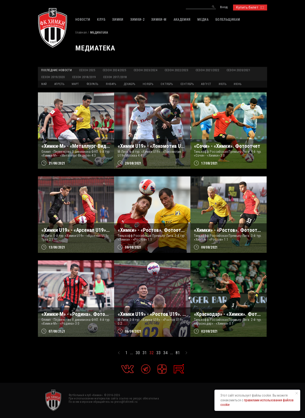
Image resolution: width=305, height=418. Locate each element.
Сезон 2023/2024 (145, 70)
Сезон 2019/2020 (53, 77)
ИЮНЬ (237, 84)
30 (138, 353)
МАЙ (44, 84)
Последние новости (56, 70)
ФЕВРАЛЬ (92, 84)
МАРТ (75, 84)
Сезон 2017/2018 (115, 77)
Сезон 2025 (87, 70)
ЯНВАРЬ (111, 84)
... (131, 353)
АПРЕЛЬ (59, 84)
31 (144, 353)
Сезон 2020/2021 (238, 70)
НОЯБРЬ (148, 84)
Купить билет (250, 7)
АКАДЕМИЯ (182, 19)
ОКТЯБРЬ (167, 84)
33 (158, 353)
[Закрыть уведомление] (296, 393)
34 (165, 353)
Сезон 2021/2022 (207, 70)
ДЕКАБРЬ (129, 84)
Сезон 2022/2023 (176, 70)
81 (178, 353)
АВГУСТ (206, 84)
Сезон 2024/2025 (114, 70)
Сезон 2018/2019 (84, 77)
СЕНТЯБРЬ (187, 84)
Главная (81, 32)
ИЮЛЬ (222, 84)
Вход (224, 7)
